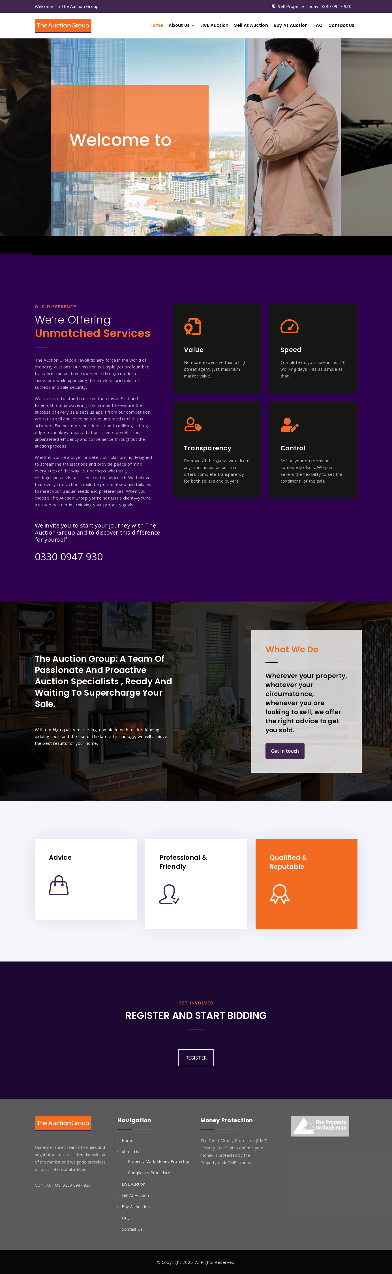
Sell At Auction (251, 25)
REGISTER (196, 1058)
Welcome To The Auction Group (67, 6)
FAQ (318, 25)
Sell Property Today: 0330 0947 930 (315, 6)
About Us (179, 25)
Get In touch (285, 751)
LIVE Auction (214, 25)
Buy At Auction (291, 25)
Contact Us (341, 25)
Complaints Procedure (149, 1172)
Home (156, 25)
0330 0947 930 (69, 556)
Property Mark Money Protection (159, 1161)
